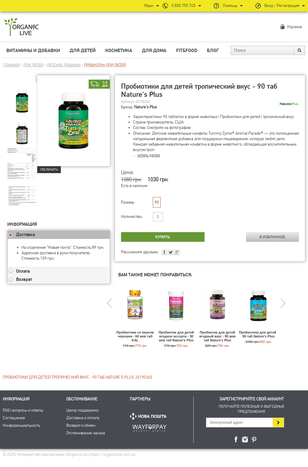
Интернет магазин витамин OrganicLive (22, 27)
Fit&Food (186, 51)
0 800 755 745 (183, 5)
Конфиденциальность (21, 425)
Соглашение (14, 417)
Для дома (154, 51)
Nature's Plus (145, 107)
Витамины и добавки (33, 51)
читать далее (148, 155)
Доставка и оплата (82, 417)
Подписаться (278, 422)
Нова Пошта (149, 416)
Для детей (83, 51)
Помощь (230, 5)
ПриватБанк (149, 427)
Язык (148, 5)
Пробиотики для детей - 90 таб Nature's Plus (258, 334)
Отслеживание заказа (85, 433)
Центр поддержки (82, 410)
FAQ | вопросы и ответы (23, 410)
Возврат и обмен (80, 425)
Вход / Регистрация (281, 5)
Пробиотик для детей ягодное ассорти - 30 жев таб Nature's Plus (176, 336)
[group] (22, 97)
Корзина (294, 26)
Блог (213, 51)
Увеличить (49, 169)
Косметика (118, 51)
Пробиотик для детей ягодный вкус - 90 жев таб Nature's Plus (217, 336)
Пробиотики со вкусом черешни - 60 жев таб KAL (135, 336)
